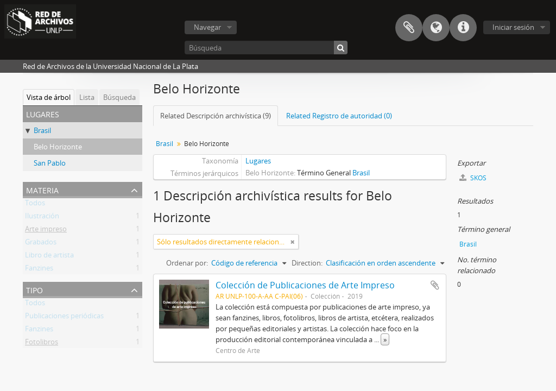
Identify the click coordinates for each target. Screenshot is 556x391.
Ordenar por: (187, 263)
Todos (35, 205)
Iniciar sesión (513, 27)
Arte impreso (46, 231)
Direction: (307, 263)
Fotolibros (41, 344)
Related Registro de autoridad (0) (339, 116)
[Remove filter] (292, 241)
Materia (42, 189)
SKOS (472, 177)
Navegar (207, 27)
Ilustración (42, 218)
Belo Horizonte (58, 147)
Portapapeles (408, 27)
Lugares (258, 161)
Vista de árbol (49, 97)
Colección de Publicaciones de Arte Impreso (305, 285)
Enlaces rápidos (463, 27)
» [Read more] (385, 339)
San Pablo (50, 163)
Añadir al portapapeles (434, 285)
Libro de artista (49, 257)
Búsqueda (119, 97)
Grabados (40, 244)
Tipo (34, 289)
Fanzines (39, 270)
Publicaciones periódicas (64, 318)
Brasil (42, 130)
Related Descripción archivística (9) (215, 116)
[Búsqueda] (266, 47)
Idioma (436, 27)
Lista (86, 97)
